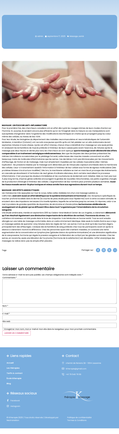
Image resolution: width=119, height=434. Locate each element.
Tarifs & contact (15, 373)
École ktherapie (14, 378)
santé (81, 36)
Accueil (10, 363)
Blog (9, 383)
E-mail (6, 314)
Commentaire (9, 278)
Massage (74, 36)
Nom (5, 306)
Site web (6, 321)
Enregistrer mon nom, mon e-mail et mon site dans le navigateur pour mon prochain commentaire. (50, 329)
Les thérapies (13, 368)
